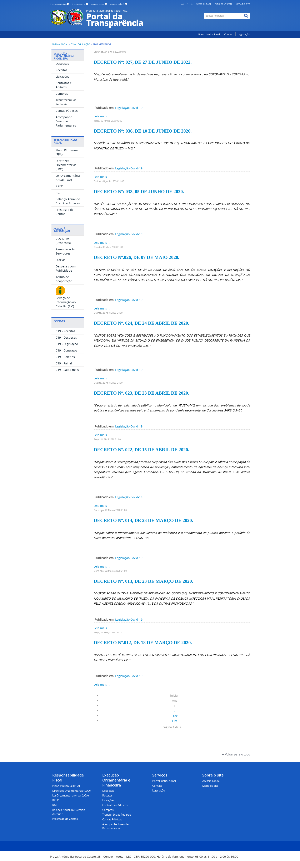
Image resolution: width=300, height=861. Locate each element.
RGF (58, 193)
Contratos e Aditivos (64, 85)
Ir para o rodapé (118, 4)
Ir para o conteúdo (60, 4)
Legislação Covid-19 (128, 108)
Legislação (244, 34)
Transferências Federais (66, 102)
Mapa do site (243, 3)
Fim (174, 721)
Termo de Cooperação (64, 279)
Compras (62, 94)
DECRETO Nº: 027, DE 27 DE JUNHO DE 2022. (143, 62)
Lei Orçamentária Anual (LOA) (68, 178)
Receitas (61, 70)
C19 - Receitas (65, 331)
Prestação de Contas (65, 212)
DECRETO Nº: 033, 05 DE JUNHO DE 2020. (139, 191)
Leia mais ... (102, 116)
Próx (174, 716)
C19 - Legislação (80, 44)
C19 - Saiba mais (67, 370)
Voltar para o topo (235, 754)
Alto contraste (223, 3)
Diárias (60, 260)
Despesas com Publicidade (66, 268)
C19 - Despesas (66, 337)
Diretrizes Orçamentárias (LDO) (66, 165)
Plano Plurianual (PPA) (66, 786)
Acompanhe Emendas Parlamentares (66, 121)
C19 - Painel (64, 363)
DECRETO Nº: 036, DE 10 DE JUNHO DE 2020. (143, 131)
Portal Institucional (209, 34)
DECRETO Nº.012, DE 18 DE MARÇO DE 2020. (143, 642)
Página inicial (59, 44)
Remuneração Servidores (65, 251)
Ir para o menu (80, 4)
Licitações (62, 76)
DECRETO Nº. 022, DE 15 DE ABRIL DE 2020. (141, 449)
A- (192, 4)
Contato (228, 34)
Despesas (62, 64)
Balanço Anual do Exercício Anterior (68, 201)
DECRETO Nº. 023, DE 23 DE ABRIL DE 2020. (141, 393)
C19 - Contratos (66, 350)
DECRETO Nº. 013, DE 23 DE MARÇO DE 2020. (143, 581)
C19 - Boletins (65, 357)
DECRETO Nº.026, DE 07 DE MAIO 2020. (136, 257)
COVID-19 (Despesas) (63, 241)
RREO (59, 186)
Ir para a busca (99, 4)
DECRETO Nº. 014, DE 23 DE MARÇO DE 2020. (143, 520)
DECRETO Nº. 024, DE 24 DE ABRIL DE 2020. (141, 323)
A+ (182, 4)
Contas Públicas (67, 111)
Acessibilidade (203, 3)
